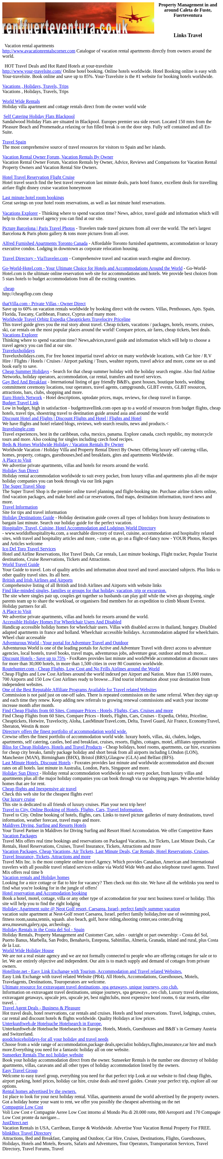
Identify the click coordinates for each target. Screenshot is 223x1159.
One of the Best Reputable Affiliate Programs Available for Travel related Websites (79, 689)
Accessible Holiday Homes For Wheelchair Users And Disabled (61, 621)
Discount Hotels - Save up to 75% (34, 658)
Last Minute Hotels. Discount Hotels (36, 762)
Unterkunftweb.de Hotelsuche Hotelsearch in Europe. (52, 1023)
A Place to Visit (16, 460)
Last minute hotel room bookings (33, 197)
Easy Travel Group (19, 1070)
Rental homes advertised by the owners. (39, 1091)
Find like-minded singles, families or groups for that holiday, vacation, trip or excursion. (84, 590)
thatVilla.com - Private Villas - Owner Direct (44, 303)
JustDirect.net (15, 1122)
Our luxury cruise (18, 799)
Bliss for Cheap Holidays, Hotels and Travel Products (52, 747)
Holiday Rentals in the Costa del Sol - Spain (43, 929)
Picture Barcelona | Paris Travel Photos (38, 228)
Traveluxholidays (18, 350)
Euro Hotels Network (22, 397)
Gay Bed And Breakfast (24, 381)
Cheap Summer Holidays (25, 371)
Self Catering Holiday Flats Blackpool (39, 116)
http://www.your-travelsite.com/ (32, 71)
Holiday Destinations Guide (28, 517)
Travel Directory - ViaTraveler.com (35, 258)
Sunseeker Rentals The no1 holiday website (42, 1054)
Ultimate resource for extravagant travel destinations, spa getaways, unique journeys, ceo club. (90, 987)
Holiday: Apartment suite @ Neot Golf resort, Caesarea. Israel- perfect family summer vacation (91, 908)
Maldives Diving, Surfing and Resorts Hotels (44, 825)
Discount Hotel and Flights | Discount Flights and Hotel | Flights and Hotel (71, 418)
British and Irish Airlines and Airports (37, 580)
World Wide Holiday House (28, 950)
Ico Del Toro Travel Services (29, 548)
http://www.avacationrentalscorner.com (38, 50)
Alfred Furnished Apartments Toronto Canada (45, 243)
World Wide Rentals (21, 101)
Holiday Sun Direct (20, 470)
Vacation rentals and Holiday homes (35, 877)
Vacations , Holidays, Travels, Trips (35, 86)
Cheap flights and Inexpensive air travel (39, 788)
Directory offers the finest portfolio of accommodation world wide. (64, 731)
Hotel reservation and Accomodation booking (44, 893)
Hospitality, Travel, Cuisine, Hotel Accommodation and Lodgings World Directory (79, 527)
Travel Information (20, 507)
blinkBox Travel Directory (27, 1133)
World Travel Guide (20, 564)
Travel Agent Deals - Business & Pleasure (41, 1007)
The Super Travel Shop (23, 486)
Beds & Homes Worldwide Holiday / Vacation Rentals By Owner (63, 444)
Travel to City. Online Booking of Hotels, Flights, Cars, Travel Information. (72, 809)
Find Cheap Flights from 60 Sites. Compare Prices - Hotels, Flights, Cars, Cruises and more (87, 710)
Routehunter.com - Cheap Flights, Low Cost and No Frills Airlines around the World (80, 668)
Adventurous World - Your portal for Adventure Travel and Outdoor (65, 642)
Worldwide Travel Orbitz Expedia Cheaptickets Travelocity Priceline (66, 319)
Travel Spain (14, 141)
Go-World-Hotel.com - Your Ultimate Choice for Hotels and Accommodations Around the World (92, 268)
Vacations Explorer (20, 213)
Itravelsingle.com (18, 428)
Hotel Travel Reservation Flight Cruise (38, 177)
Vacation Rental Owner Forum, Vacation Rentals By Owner (57, 156)
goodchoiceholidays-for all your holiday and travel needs (55, 1039)
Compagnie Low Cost (22, 1107)
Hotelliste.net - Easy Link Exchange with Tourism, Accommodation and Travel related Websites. (92, 971)
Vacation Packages (19, 835)
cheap (8, 288)
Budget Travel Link (20, 402)
